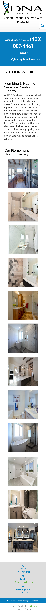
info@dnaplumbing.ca (23, 59)
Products (22, 606)
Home (12, 606)
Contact (29, 609)
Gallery (33, 606)
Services (17, 609)
